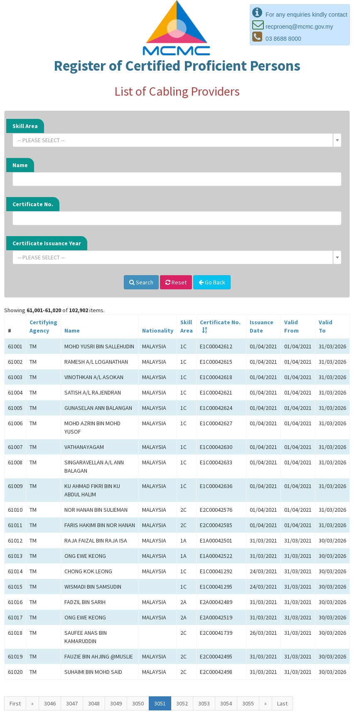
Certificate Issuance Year (46, 243)
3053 (204, 703)
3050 (138, 703)
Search (141, 282)
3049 (116, 703)
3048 (94, 703)
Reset (176, 282)
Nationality (157, 330)
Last (282, 703)
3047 (72, 703)
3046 (50, 703)
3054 (226, 703)
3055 (248, 703)
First (15, 703)
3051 (160, 703)
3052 (182, 703)
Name (20, 165)
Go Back (212, 282)
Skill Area (25, 126)
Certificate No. (32, 204)
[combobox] (177, 140)
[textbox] (174, 140)
